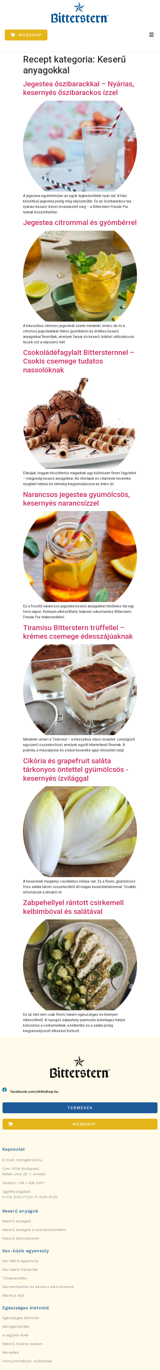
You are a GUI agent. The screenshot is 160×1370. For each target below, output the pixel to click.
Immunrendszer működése (27, 1361)
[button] (151, 34)
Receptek (10, 1352)
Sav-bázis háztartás (20, 1269)
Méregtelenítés (15, 1326)
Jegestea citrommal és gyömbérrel (80, 222)
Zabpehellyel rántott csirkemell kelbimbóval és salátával (73, 907)
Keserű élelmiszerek (20, 1238)
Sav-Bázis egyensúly (20, 1261)
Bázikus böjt (13, 1295)
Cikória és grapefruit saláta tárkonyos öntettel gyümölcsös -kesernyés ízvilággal (75, 769)
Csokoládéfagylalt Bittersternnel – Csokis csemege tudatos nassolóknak (78, 361)
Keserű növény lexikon (22, 1344)
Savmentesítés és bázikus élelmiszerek (38, 1287)
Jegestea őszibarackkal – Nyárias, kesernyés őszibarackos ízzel (78, 88)
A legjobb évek (15, 1335)
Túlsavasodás (14, 1278)
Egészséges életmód (20, 1318)
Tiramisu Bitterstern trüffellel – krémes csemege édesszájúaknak (78, 632)
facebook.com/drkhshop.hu (34, 1091)
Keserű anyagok (16, 1221)
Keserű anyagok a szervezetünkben (34, 1230)
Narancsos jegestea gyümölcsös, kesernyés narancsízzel (76, 498)
